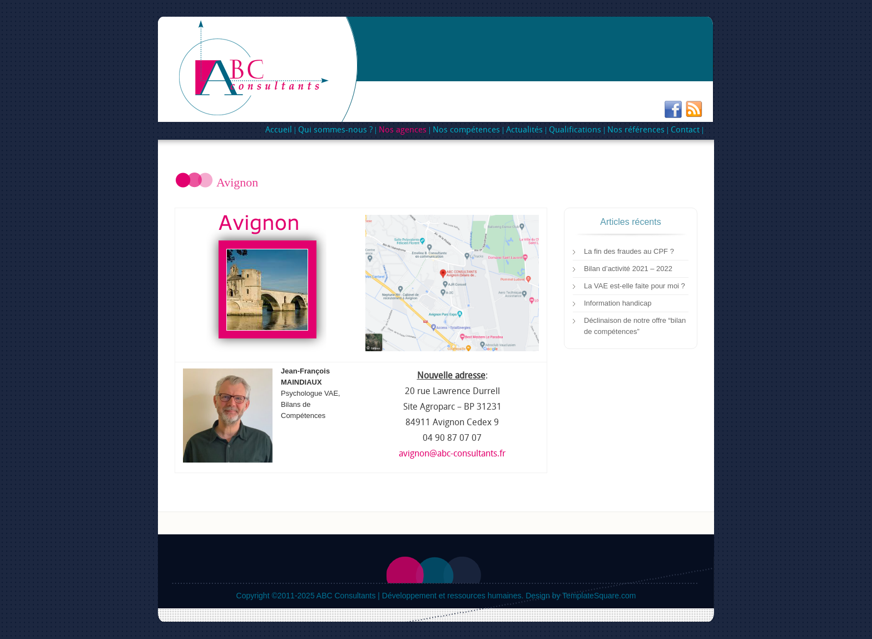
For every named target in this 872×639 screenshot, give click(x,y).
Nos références (635, 130)
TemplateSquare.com (599, 595)
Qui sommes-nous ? (335, 130)
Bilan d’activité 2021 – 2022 (628, 268)
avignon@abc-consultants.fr (452, 454)
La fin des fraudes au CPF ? (629, 251)
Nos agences (401, 130)
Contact (685, 130)
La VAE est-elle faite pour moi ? (634, 286)
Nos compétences (465, 130)
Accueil (278, 130)
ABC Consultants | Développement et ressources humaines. (420, 595)
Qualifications (573, 130)
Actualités (524, 130)
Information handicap (617, 303)
